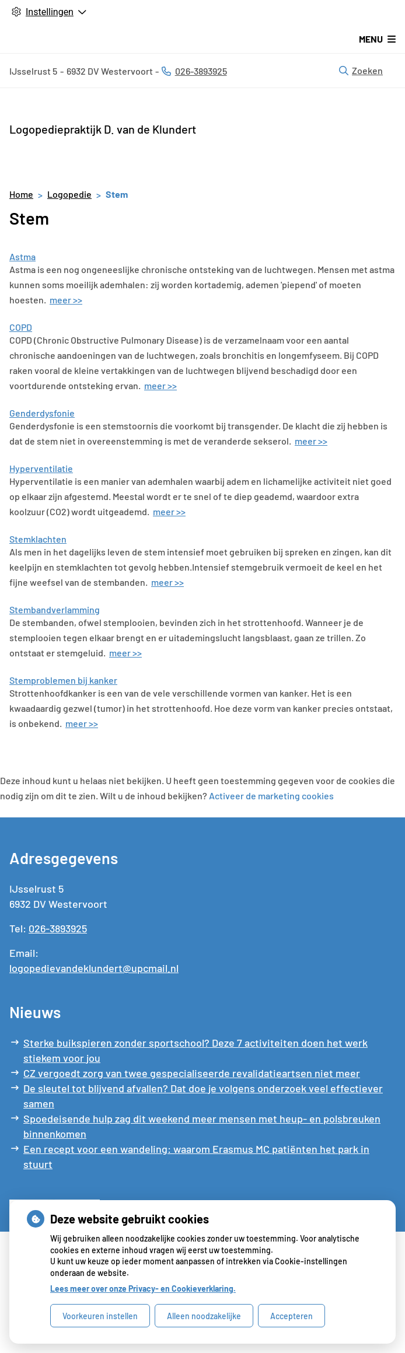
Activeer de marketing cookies (271, 795)
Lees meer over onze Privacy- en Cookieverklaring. (143, 1288)
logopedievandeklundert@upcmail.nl (94, 968)
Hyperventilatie (41, 468)
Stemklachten (38, 538)
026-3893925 (58, 928)
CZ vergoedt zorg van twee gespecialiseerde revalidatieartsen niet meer (191, 1073)
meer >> (66, 299)
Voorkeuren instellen (100, 1316)
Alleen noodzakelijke (204, 1316)
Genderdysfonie (42, 412)
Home (21, 194)
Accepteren (291, 1316)
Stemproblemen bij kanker (63, 680)
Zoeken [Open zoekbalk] (361, 70)
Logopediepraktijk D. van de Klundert (102, 129)
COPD (20, 327)
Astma (22, 256)
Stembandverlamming (54, 609)
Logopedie (69, 194)
